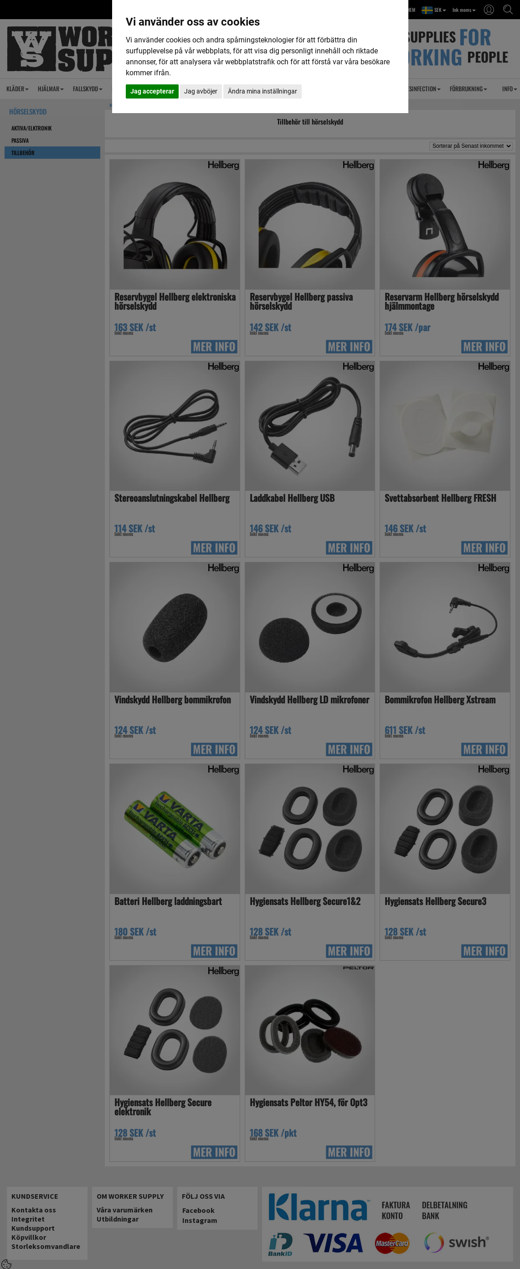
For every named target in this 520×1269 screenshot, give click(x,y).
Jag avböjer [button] (200, 91)
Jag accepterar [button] (152, 91)
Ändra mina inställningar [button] (262, 91)
